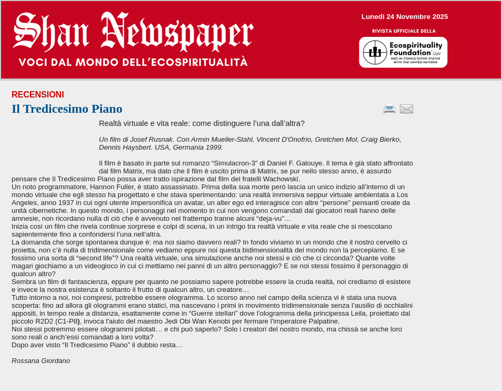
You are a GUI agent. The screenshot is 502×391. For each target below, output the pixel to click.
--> (251, 40)
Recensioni (38, 94)
